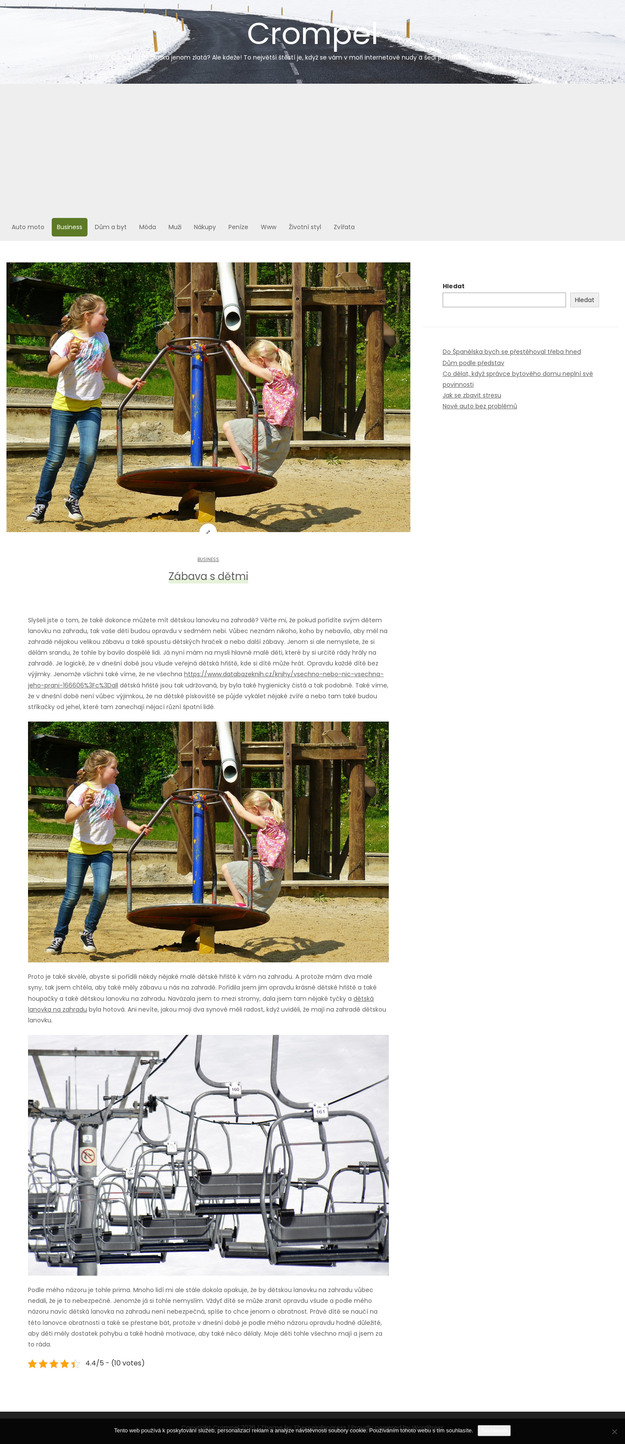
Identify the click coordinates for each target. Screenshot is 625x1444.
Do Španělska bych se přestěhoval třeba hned (512, 351)
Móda (147, 227)
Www (268, 227)
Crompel (312, 37)
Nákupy (205, 227)
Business (69, 227)
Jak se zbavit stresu (472, 395)
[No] (614, 1431)
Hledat (454, 286)
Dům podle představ (473, 363)
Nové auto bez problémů (480, 406)
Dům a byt (111, 227)
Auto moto (28, 227)
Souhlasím (494, 1430)
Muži (175, 227)
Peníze (238, 227)
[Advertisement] (312, 148)
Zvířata (344, 227)
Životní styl (305, 227)
